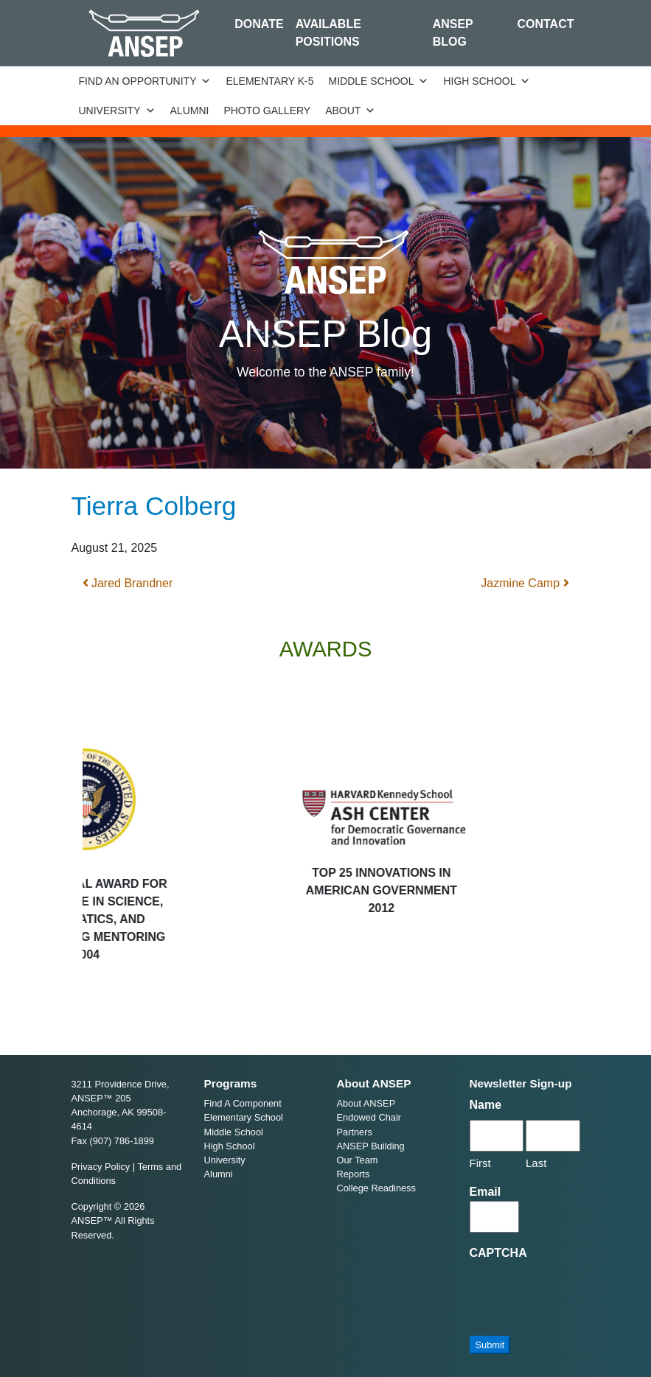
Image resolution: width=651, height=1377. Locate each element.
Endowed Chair (369, 1117)
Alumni (189, 110)
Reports (353, 1174)
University (117, 110)
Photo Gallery (266, 110)
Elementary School (243, 1117)
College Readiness (376, 1188)
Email (485, 1191)
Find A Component (243, 1103)
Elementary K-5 (269, 81)
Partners (354, 1132)
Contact (545, 24)
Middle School (379, 81)
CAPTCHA (498, 1253)
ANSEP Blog (453, 33)
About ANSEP (366, 1103)
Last (536, 1163)
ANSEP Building (371, 1146)
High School (486, 81)
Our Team (357, 1160)
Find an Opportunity (145, 81)
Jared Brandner (128, 583)
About (350, 110)
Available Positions (328, 33)
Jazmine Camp (524, 583)
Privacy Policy (101, 1166)
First (480, 1163)
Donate (258, 24)
